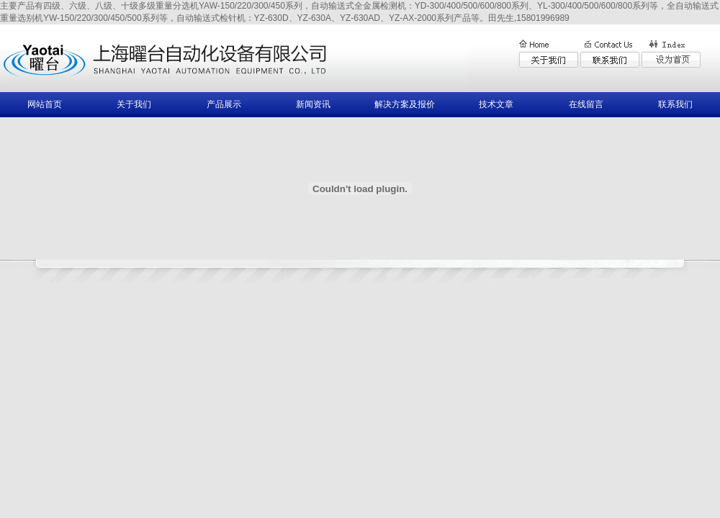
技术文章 (496, 104)
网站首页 (44, 104)
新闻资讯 (313, 104)
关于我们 (134, 104)
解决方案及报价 (404, 104)
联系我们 (675, 104)
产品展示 (224, 104)
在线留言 (586, 104)
